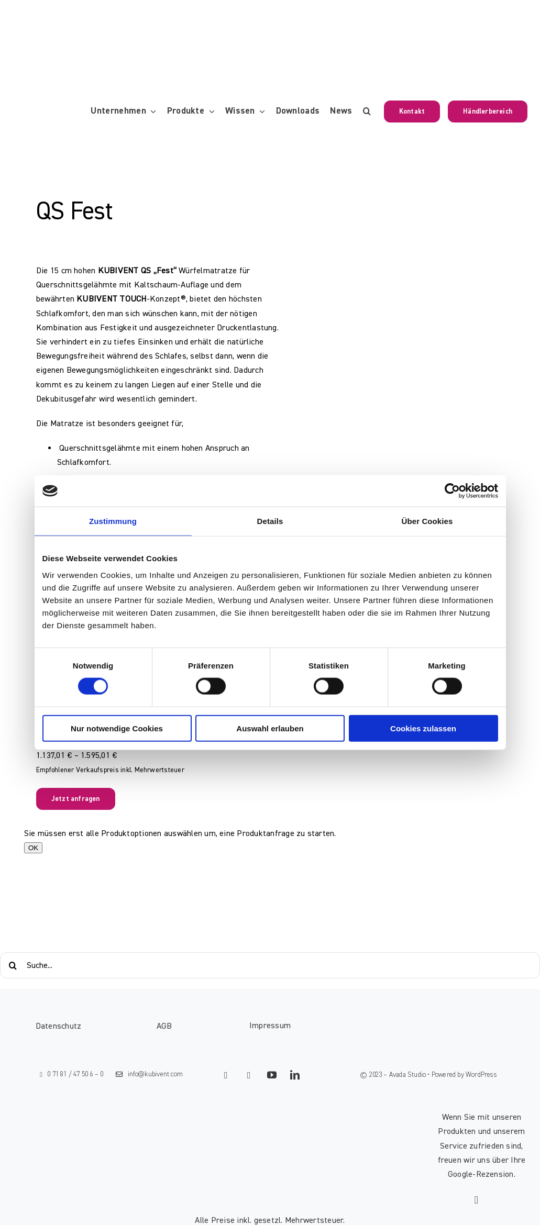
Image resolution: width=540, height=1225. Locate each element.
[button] (367, 111)
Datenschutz (59, 1026)
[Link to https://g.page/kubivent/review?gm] (477, 1200)
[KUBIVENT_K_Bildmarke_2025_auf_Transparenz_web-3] (87, 17)
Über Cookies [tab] (427, 521)
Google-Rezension (481, 1174)
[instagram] (249, 1075)
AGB (164, 1026)
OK (33, 848)
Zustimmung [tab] (113, 521)
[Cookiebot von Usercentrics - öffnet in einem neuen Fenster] (452, 491)
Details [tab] (270, 521)
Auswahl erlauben (269, 727)
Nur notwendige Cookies (117, 727)
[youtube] (272, 1075)
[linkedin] (295, 1075)
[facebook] (226, 1075)
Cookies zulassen (423, 727)
